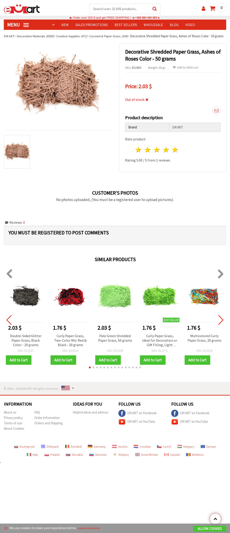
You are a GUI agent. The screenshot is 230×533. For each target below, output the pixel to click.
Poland (52, 459)
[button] (90, 372)
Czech (164, 451)
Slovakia (74, 459)
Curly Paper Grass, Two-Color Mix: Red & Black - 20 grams (70, 345)
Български (24, 451)
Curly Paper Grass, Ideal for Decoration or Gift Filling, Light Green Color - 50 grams (159, 345)
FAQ (37, 417)
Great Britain (146, 459)
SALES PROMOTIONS (91, 25)
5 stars (175, 154)
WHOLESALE (153, 25)
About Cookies (14, 433)
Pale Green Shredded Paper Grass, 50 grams (115, 342)
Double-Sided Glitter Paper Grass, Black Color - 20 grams (26, 345)
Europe (208, 451)
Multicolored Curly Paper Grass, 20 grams (204, 342)
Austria (119, 451)
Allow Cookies (210, 529)
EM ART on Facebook (137, 417)
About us (10, 417)
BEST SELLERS (126, 25)
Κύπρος (121, 459)
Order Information (47, 422)
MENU (18, 25)
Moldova (194, 459)
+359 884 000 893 (146, 18)
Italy (32, 459)
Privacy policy (13, 422)
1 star (138, 154)
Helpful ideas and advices (90, 417)
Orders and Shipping (48, 427)
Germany (97, 451)
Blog (174, 25)
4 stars (166, 154)
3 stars (156, 154)
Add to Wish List (185, 72)
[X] (6, 528)
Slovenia (97, 459)
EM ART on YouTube (136, 426)
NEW (65, 25)
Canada (172, 459)
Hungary (185, 451)
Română (73, 451)
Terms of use (13, 427)
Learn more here (89, 528)
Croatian (142, 451)
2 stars (148, 154)
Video (190, 25)
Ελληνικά (50, 451)
